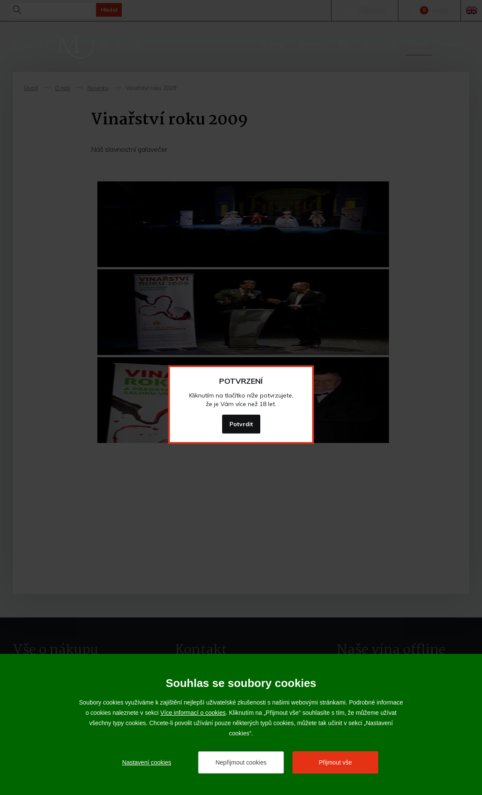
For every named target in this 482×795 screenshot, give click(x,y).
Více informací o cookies (193, 712)
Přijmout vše (335, 762)
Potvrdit (241, 424)
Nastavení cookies (146, 762)
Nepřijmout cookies (240, 762)
